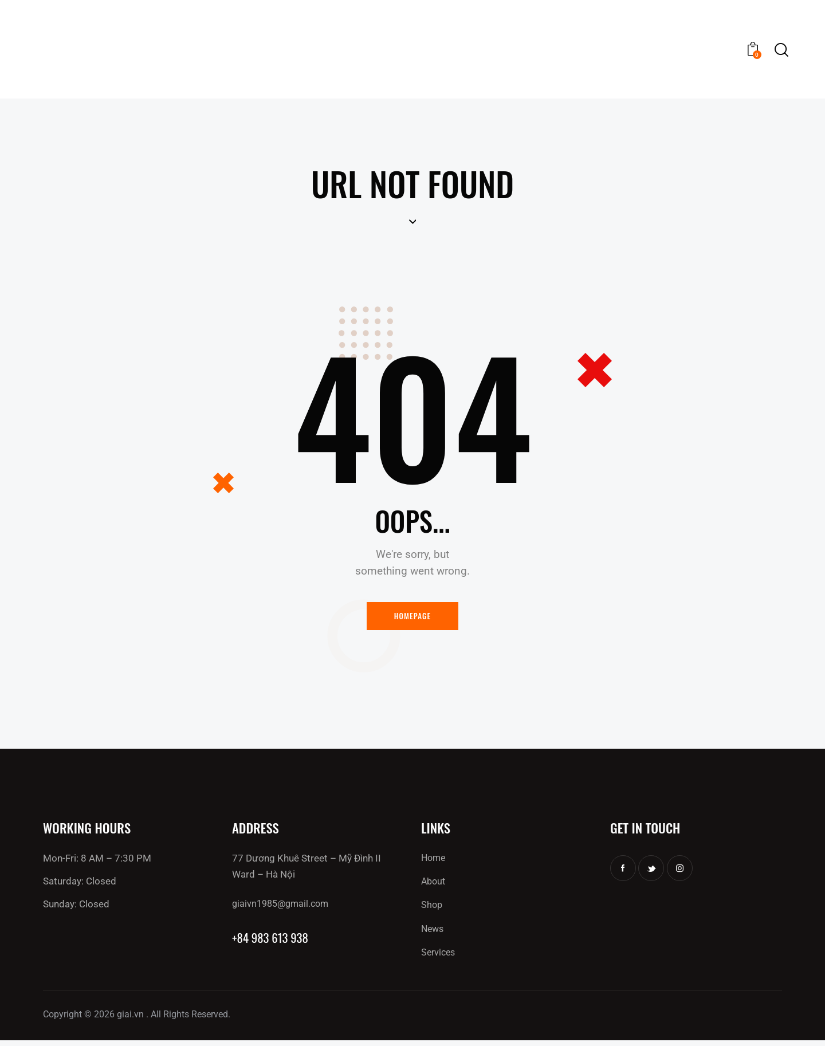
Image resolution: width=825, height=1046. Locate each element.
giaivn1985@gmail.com (283, 907)
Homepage (412, 617)
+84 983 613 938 (274, 941)
